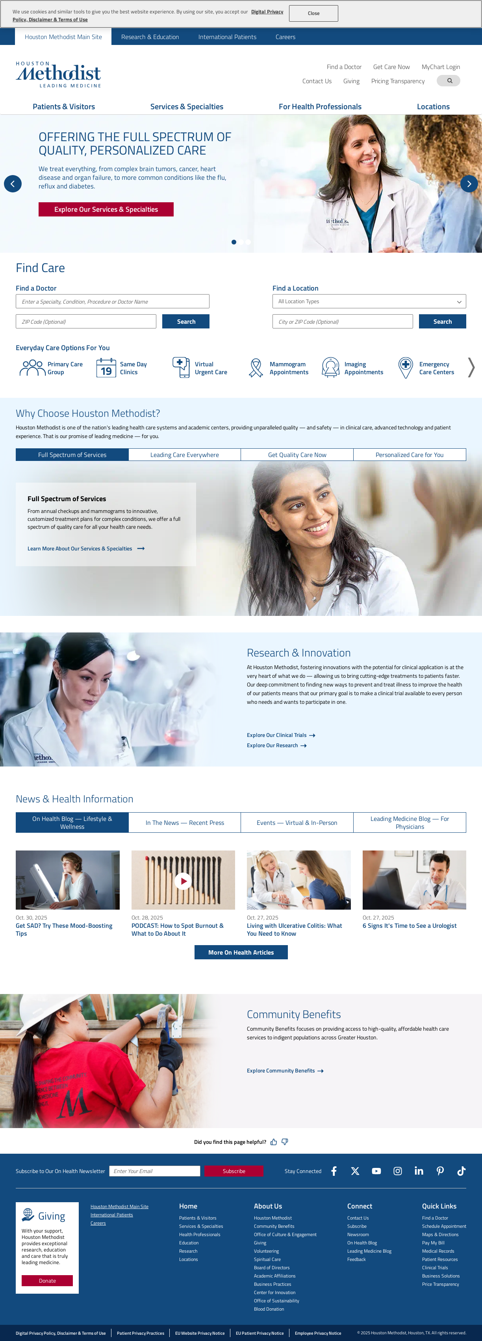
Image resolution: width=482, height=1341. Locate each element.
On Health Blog (362, 1242)
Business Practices (272, 1284)
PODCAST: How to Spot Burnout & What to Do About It (178, 929)
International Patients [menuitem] (227, 36)
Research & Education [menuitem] (150, 36)
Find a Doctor (344, 66)
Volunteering (266, 1251)
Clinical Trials (435, 1267)
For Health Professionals (320, 106)
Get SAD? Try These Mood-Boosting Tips (64, 929)
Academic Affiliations (275, 1275)
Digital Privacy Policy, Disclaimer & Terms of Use (61, 1333)
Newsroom (358, 1234)
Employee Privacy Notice (318, 1333)
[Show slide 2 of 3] (241, 242)
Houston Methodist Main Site (119, 1206)
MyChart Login (441, 66)
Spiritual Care (267, 1259)
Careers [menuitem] (285, 36)
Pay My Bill (433, 1242)
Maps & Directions (440, 1234)
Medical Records (438, 1251)
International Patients (112, 1214)
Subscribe (234, 1171)
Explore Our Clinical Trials (277, 735)
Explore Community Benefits (281, 1070)
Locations (433, 106)
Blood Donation (269, 1309)
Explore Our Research (273, 745)
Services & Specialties (186, 106)
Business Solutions (441, 1275)
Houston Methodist (273, 1218)
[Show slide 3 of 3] (248, 242)
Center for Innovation (274, 1292)
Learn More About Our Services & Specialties (87, 548)
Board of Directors (272, 1267)
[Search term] (450, 81)
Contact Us (358, 1218)
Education (188, 1242)
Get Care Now (391, 66)
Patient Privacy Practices (140, 1333)
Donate (47, 1280)
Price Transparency (440, 1284)
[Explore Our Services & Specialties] (106, 209)
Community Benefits (274, 1226)
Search (186, 321)
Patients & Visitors (64, 106)
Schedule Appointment (444, 1226)
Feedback (356, 1259)
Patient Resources (440, 1259)
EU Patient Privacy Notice (260, 1333)
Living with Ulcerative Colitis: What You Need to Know (294, 929)
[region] (241, 14)
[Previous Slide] (13, 183)
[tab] (72, 455)
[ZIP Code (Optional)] (86, 321)
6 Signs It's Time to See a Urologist (410, 925)
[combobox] (112, 301)
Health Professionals (200, 1234)
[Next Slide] (469, 183)
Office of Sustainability (276, 1300)
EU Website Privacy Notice (200, 1333)
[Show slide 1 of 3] (234, 242)
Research (188, 1251)
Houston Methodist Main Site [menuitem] (63, 36)
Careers (98, 1223)
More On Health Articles (241, 952)
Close (314, 13)
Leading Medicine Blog (369, 1251)
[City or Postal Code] (343, 321)
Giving (260, 1242)
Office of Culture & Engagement (285, 1234)
